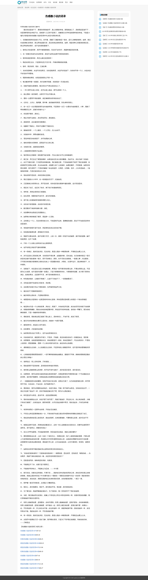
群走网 (27, 7)
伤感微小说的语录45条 (28, 560)
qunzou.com (77, 578)
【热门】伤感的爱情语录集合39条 (113, 27)
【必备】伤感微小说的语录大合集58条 (114, 23)
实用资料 (39, 2)
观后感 (61, 2)
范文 (66, 2)
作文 (49, 2)
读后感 (55, 2)
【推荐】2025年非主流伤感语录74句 (114, 39)
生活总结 (33, 7)
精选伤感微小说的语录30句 (29, 568)
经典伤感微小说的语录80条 (29, 539)
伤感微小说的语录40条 (28, 555)
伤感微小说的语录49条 (28, 535)
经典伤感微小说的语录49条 (29, 551)
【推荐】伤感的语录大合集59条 (112, 19)
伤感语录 (41, 7)
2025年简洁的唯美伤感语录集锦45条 (114, 31)
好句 (45, 2)
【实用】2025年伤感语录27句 (111, 52)
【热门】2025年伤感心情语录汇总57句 (114, 35)
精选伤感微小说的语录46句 (29, 547)
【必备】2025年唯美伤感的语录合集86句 (115, 48)
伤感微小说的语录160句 (28, 531)
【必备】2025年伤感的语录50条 (112, 44)
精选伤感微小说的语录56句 (29, 564)
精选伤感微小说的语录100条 (30, 543)
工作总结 (31, 2)
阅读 (71, 2)
